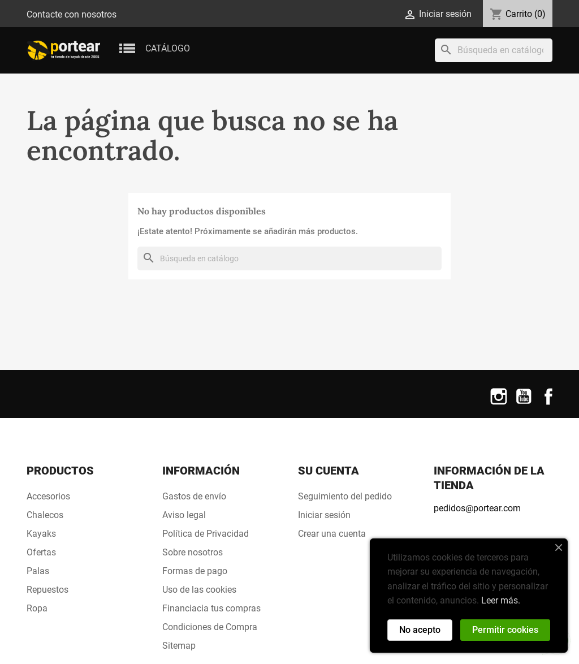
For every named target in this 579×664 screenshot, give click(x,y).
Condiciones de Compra (209, 627)
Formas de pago (194, 571)
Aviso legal (184, 515)
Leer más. (500, 600)
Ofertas (41, 552)
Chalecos (45, 515)
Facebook (548, 403)
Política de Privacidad (205, 533)
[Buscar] (493, 50)
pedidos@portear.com (477, 508)
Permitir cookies (505, 629)
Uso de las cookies (199, 589)
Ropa (37, 608)
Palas (38, 571)
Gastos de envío (194, 496)
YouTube (523, 403)
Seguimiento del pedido (345, 496)
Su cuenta (328, 470)
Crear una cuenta (332, 533)
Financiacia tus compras (211, 608)
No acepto (419, 629)
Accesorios (48, 496)
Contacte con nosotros (71, 14)
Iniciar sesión (324, 515)
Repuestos (47, 589)
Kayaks (41, 533)
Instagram (498, 403)
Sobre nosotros (192, 552)
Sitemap (179, 645)
